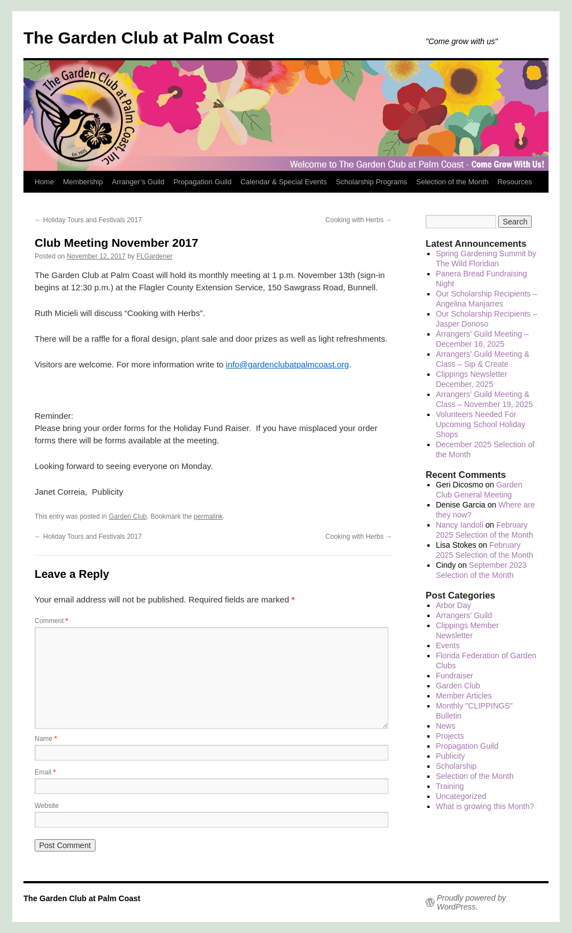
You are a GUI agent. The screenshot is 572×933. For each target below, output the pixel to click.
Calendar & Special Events (283, 182)
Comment (51, 621)
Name (46, 739)
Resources (514, 182)
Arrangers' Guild (464, 615)
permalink (208, 516)
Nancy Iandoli (459, 524)
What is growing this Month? (485, 806)
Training (450, 786)
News (445, 725)
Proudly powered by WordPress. (471, 902)
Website (47, 806)
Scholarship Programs (371, 182)
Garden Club (128, 516)
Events (448, 645)
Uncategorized (461, 796)
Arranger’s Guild (138, 182)
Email (45, 772)
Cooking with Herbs (359, 220)
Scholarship (456, 766)
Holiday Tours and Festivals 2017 (88, 220)
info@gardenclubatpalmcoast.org (287, 364)
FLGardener (154, 256)
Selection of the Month (452, 182)
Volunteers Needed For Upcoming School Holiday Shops (480, 424)
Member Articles (464, 695)
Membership (83, 182)
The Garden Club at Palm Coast (148, 37)
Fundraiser (454, 675)
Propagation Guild (202, 182)
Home (44, 182)
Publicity (450, 756)
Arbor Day (453, 605)
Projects (450, 735)
